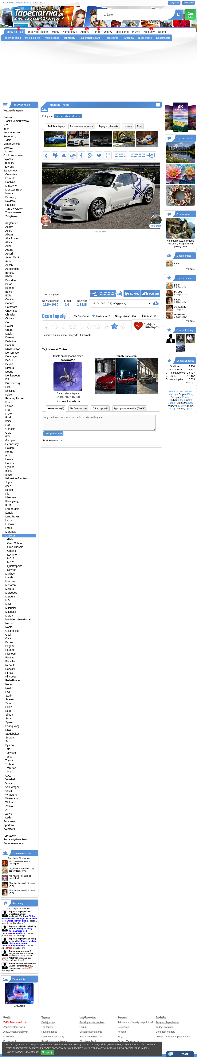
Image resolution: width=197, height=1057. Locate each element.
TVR (8, 771)
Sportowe (9, 825)
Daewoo (10, 337)
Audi (8, 261)
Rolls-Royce (12, 680)
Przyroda (8, 166)
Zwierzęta (9, 828)
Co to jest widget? (165, 1031)
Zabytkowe (11, 216)
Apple (189, 408)
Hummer (10, 463)
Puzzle (136, 31)
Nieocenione (145, 37)
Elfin (7, 386)
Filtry (139, 126)
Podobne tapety (56, 126)
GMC (8, 432)
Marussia (10, 531)
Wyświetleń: (125, 316)
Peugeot (10, 649)
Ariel (8, 245)
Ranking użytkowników (92, 1022)
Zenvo (9, 806)
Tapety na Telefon (38, 31)
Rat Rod (10, 204)
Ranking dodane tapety (54, 1041)
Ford (8, 417)
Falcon (9, 394)
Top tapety (69, 37)
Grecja (172, 408)
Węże (189, 400)
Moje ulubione (33, 37)
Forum (96, 31)
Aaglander (11, 223)
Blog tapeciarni (88, 1041)
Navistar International (17, 619)
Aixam (9, 234)
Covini (9, 326)
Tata (7, 748)
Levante (12, 554)
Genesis (10, 428)
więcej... (190, 268)
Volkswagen (12, 787)
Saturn (9, 703)
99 (98, 28)
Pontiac (9, 657)
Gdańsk (171, 402)
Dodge (9, 371)
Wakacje (173, 391)
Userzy (108, 31)
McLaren (10, 585)
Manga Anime (11, 143)
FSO (8, 421)
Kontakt (122, 1031)
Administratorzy (185, 330)
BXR (8, 295)
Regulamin (123, 1027)
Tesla (8, 756)
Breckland (11, 280)
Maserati (10, 535)
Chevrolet (11, 310)
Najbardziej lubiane (89, 37)
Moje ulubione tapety (52, 1036)
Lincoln (9, 524)
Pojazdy (8, 159)
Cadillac (10, 299)
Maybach (10, 573)
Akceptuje (47, 1052)
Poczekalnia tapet (14, 843)
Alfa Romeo (12, 238)
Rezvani (10, 668)
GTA (8, 436)
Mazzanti (10, 581)
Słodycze (174, 400)
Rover (8, 687)
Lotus (8, 527)
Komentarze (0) (56, 408)
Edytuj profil (9, 1041)
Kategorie (155, 225)
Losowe (128, 126)
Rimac (9, 672)
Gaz (7, 425)
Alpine (9, 242)
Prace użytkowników (15, 839)
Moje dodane (52, 37)
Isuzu (8, 474)
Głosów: (81, 316)
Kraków (182, 405)
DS (7, 379)
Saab (8, 695)
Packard (10, 642)
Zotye (8, 813)
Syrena (9, 745)
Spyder (11, 569)
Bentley (9, 272)
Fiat (7, 409)
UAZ (8, 775)
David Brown (12, 348)
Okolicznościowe (13, 155)
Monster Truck (13, 189)
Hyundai (10, 466)
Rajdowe (10, 201)
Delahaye (11, 356)
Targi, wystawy (14, 208)
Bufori (8, 284)
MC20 (10, 562)
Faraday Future (14, 398)
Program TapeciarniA (167, 1022)
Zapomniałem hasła (14, 1027)
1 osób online (183, 255)
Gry (5, 124)
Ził (6, 809)
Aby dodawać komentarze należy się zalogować (99, 424)
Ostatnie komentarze (91, 1031)
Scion (8, 707)
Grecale (12, 550)
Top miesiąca (183, 278)
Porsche (10, 661)
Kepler (9, 489)
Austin (9, 265)
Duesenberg (12, 383)
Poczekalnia (111, 37)
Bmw (190, 405)
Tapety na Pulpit (14, 31)
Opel (8, 634)
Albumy (85, 31)
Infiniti (8, 470)
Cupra (9, 329)
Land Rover (12, 516)
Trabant (9, 764)
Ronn (8, 684)
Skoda (9, 714)
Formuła (10, 178)
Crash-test (11, 174)
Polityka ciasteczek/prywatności (173, 1036)
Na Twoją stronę (78, 408)
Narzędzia (128, 37)
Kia (7, 493)
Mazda (9, 577)
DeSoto (9, 360)
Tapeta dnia (18, 979)
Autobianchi (12, 268)
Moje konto (122, 31)
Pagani (9, 646)
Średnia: (101, 316)
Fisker (9, 413)
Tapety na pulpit (12, 37)
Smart (8, 718)
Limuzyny (11, 185)
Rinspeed (11, 676)
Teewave (10, 752)
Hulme (9, 459)
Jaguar (9, 482)
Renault (9, 665)
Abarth (9, 226)
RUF (8, 691)
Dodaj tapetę (163, 37)
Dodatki (162, 31)
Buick (8, 291)
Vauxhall (10, 779)
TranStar (10, 768)
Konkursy (149, 31)
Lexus (8, 520)
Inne (6, 128)
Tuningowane (13, 212)
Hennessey (12, 444)
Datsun (9, 345)
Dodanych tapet (185, 360)
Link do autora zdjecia (68, 401)
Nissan (9, 623)
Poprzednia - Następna (81, 126)
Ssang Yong (12, 726)
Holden (9, 447)
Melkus (9, 588)
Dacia (8, 333)
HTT (7, 455)
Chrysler (10, 314)
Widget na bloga (165, 1027)
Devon (9, 364)
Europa (186, 397)
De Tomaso (12, 352)
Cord (8, 322)
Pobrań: (148, 316)
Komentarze (70, 31)
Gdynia (183, 394)
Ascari (9, 253)
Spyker (9, 722)
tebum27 (67, 374)
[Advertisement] (98, 72)
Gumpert (10, 440)
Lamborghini (12, 508)
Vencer (9, 783)
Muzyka (8, 151)
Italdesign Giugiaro (16, 478)
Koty (190, 402)
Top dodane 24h (185, 138)
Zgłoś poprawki (100, 408)
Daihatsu (10, 341)
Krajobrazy (9, 136)
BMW (8, 276)
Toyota (9, 760)
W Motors (11, 794)
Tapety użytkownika (109, 126)
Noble (8, 627)
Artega (9, 249)
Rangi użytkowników (91, 1036)
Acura (8, 230)
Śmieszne (9, 821)
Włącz (184, 1053)
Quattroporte (14, 566)
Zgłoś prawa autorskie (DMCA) (129, 408)
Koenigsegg (12, 501)
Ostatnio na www (21, 853)
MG (7, 600)
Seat (8, 710)
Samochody (10, 170)
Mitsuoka (10, 611)
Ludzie (7, 140)
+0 (137, 325)
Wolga (9, 802)
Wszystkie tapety (13, 110)
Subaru (9, 737)
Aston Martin (12, 257)
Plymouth (10, 653)
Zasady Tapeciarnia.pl (130, 1041)
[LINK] (29, 966)
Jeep (8, 486)
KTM (8, 505)
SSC (8, 729)
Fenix (8, 402)
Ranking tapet (49, 1031)
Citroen (9, 318)
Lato (181, 391)
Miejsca (7, 147)
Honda (9, 451)
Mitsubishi (11, 607)
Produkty (8, 162)
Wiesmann (11, 798)
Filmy (190, 394)
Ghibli (10, 539)
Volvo (8, 790)
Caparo (9, 303)
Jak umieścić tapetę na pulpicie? (135, 1022)
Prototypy (11, 197)
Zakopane (176, 397)
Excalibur (10, 390)
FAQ (120, 1036)
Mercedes (11, 592)
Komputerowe (11, 132)
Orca (8, 638)
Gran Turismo (15, 547)
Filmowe (8, 117)
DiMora (9, 367)
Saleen (9, 699)
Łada (8, 817)
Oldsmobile (12, 630)
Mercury (10, 596)
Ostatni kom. (183, 214)
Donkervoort (12, 375)
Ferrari (9, 406)
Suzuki (9, 741)
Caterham (11, 306)
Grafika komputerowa (16, 121)
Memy (55, 31)
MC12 (10, 558)
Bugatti (9, 287)
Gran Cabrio (14, 543)
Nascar (9, 193)
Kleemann (11, 497)
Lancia (9, 512)
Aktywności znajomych (15, 1031)
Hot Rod (10, 181)
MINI (8, 604)
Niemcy (181, 408)
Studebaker (12, 733)
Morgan (9, 615)
